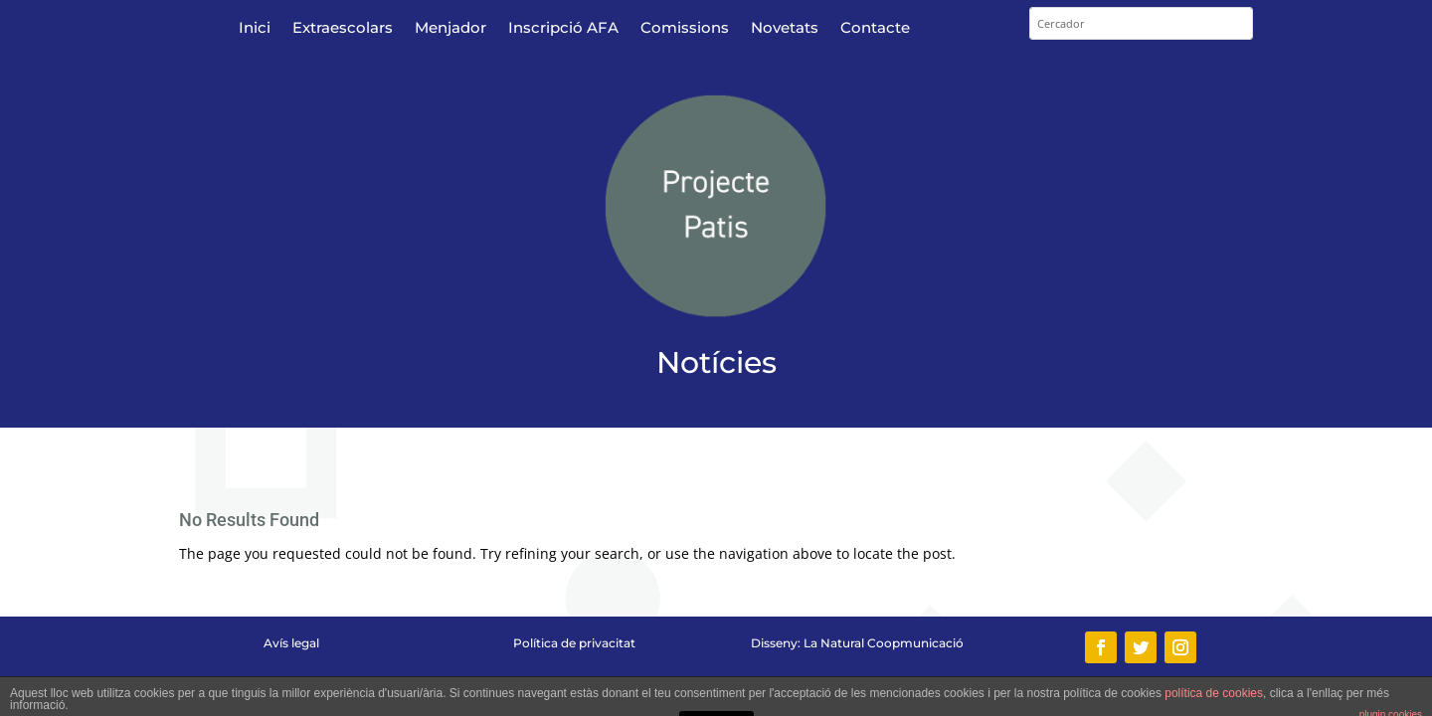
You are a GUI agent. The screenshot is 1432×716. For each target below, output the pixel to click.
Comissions (684, 29)
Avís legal (291, 642)
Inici (254, 29)
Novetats (784, 29)
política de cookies (1213, 693)
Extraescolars (342, 29)
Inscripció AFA (563, 29)
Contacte (875, 29)
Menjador (450, 29)
